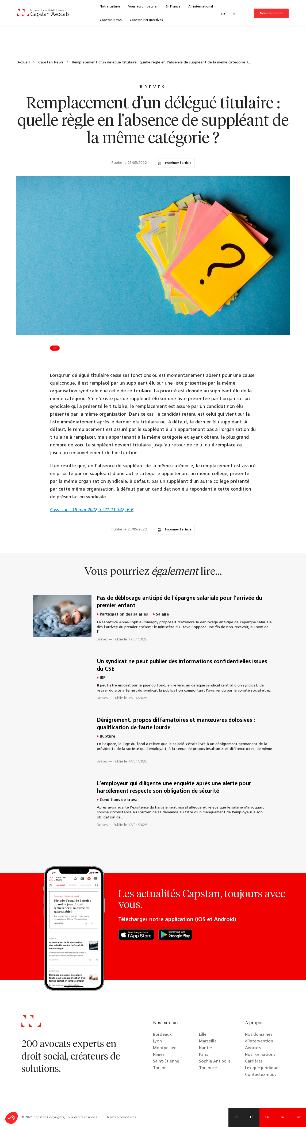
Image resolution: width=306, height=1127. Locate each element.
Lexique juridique (261, 1068)
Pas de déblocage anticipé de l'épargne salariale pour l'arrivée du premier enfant (179, 602)
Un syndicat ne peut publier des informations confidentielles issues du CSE (182, 665)
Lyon (157, 1041)
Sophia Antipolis (215, 1062)
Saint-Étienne (166, 1062)
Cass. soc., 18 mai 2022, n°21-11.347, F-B (91, 510)
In (282, 1117)
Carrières (254, 1062)
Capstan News (111, 20)
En (252, 1117)
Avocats (253, 1048)
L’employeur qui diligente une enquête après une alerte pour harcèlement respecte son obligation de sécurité (174, 787)
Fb (267, 1117)
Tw (298, 1117)
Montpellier (164, 1048)
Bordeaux (162, 1035)
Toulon (160, 1068)
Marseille (208, 1041)
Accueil (23, 62)
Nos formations (260, 1055)
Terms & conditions (121, 1117)
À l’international (200, 6)
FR (223, 14)
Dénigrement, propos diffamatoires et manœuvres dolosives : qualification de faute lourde (176, 724)
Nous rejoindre (271, 13)
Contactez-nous (260, 1075)
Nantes (206, 1048)
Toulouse (208, 1068)
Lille (202, 1035)
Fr (236, 1117)
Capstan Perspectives (146, 20)
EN (232, 14)
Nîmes (159, 1055)
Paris (203, 1055)
